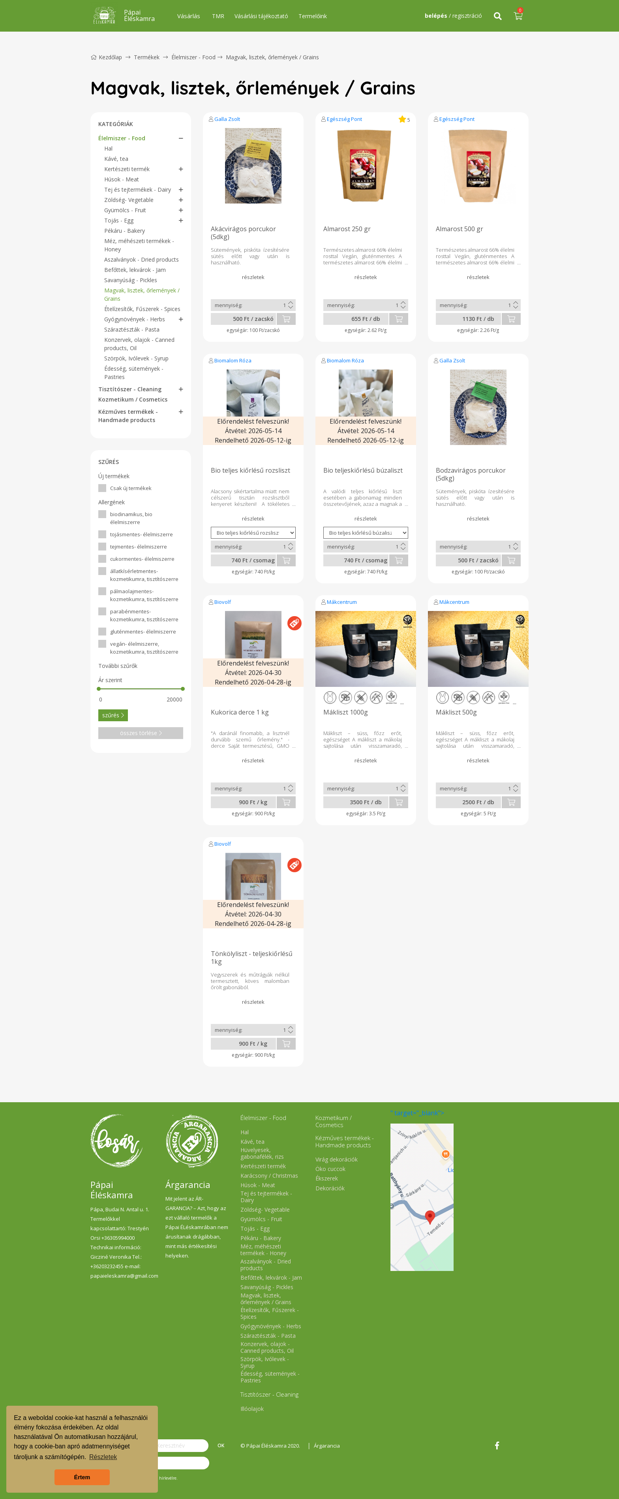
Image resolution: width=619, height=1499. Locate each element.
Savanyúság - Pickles (130, 280)
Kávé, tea (116, 158)
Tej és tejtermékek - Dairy (137, 189)
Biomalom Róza (232, 360)
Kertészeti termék (127, 169)
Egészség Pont (344, 119)
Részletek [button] (103, 1457)
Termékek (146, 57)
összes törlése (141, 733)
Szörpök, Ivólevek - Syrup (136, 358)
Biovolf (222, 601)
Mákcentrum (342, 601)
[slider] (99, 689)
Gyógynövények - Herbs (134, 319)
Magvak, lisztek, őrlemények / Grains (272, 57)
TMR (218, 16)
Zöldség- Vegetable (129, 200)
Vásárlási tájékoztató (261, 16)
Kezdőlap (106, 57)
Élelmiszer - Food (193, 57)
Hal (108, 148)
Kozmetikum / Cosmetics (132, 399)
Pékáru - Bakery (124, 230)
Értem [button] (82, 1477)
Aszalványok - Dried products (141, 259)
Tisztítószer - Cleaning (129, 389)
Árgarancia (327, 1445)
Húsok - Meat (121, 179)
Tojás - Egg (118, 220)
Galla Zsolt (227, 119)
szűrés (113, 715)
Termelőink (312, 16)
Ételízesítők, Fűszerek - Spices (142, 309)
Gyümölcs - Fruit (125, 210)
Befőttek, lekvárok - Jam (135, 269)
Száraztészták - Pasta (131, 329)
